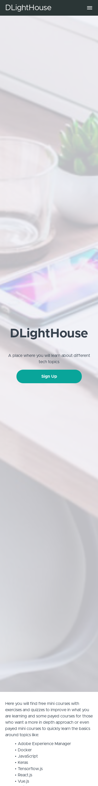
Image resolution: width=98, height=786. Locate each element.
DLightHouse (28, 8)
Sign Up (49, 376)
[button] (90, 8)
